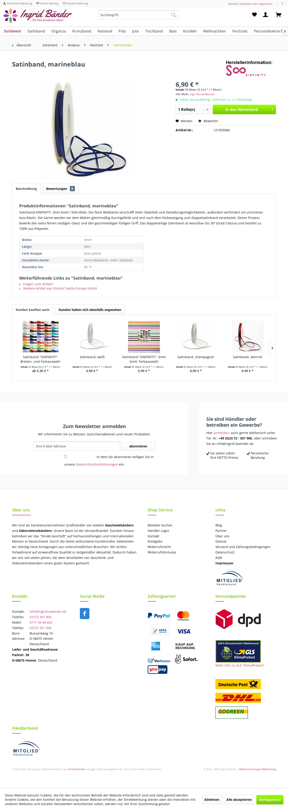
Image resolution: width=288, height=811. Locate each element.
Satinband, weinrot (247, 357)
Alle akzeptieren (239, 799)
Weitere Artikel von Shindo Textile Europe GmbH (58, 288)
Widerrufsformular (162, 552)
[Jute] (135, 31)
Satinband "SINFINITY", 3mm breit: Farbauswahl (144, 359)
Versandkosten (77, 769)
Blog (218, 525)
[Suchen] (173, 14)
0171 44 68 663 (41, 622)
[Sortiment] (12, 31)
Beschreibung (26, 188)
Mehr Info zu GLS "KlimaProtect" (240, 665)
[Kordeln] (190, 31)
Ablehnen (211, 799)
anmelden (221, 433)
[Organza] (58, 31)
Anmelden (246, 3)
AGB (218, 558)
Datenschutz (225, 552)
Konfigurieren (270, 799)
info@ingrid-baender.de (48, 611)
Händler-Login (158, 530)
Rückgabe (155, 541)
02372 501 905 (40, 617)
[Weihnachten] (214, 31)
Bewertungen (60, 188)
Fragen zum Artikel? (36, 284)
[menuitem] (138, 17)
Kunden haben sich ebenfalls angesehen (90, 310)
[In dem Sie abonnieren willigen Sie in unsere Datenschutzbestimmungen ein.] (65, 456)
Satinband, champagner (195, 357)
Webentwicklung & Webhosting (257, 769)
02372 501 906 (40, 628)
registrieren (266, 3)
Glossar (221, 541)
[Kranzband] (81, 31)
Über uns (222, 536)
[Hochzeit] (240, 31)
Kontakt (153, 536)
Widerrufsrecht (159, 547)
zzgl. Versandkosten (202, 94)
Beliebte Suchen (160, 525)
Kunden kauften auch (32, 310)
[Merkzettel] (254, 14)
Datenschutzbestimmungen (97, 464)
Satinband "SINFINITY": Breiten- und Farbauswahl (40, 359)
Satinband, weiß (92, 357)
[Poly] (122, 31)
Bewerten (208, 121)
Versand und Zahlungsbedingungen (242, 547)
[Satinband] (36, 31)
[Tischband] (154, 31)
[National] (104, 31)
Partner (221, 530)
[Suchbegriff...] (138, 14)
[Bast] (173, 31)
